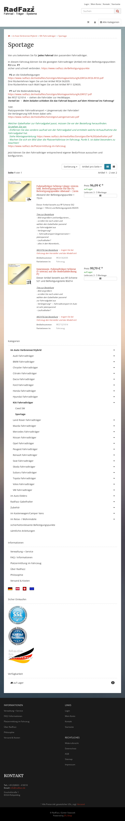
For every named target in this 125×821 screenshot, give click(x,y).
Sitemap (68, 759)
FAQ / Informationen (21, 557)
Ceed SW (20, 408)
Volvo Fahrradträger (65, 484)
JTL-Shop (68, 815)
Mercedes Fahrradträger (65, 432)
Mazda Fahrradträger (65, 426)
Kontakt (106, 4)
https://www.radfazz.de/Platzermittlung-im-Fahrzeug (37, 146)
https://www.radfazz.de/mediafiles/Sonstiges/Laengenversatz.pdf (43, 116)
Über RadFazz (17, 569)
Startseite (115, 4)
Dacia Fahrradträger (65, 379)
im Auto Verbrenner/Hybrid (63, 350)
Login (86, 4)
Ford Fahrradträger (65, 385)
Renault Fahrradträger (65, 455)
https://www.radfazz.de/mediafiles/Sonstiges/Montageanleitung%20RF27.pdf (50, 94)
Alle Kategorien (109, 22)
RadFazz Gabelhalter (63, 502)
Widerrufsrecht (72, 743)
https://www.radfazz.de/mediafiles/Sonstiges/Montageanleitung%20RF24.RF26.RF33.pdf (56, 78)
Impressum (70, 764)
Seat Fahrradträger (65, 461)
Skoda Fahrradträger (65, 467)
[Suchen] (97, 11)
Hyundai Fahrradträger (65, 397)
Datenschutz (70, 748)
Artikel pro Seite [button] (92, 166)
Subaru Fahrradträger (65, 472)
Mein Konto (96, 4)
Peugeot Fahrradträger (65, 449)
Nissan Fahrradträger (65, 437)
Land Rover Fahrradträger (65, 420)
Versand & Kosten (20, 580)
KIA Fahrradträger (65, 402)
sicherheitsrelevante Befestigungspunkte (32, 524)
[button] (107, 166)
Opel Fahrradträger (65, 443)
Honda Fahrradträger (65, 391)
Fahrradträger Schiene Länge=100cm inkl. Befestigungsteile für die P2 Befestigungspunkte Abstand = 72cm (57, 189)
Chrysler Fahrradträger (65, 367)
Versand (81, 804)
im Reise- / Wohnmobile (63, 519)
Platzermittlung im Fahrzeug (25, 563)
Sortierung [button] (70, 166)
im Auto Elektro (63, 496)
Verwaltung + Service (21, 551)
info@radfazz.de (17, 787)
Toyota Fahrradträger (65, 478)
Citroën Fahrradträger (65, 373)
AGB (67, 753)
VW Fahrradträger (65, 490)
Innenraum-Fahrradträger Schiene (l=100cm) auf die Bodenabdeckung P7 (56, 272)
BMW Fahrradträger (65, 362)
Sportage (20, 414)
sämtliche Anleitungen (22, 530)
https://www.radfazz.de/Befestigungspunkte (65, 68)
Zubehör (63, 507)
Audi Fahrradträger (65, 356)
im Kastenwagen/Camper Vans (63, 513)
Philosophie (16, 574)
